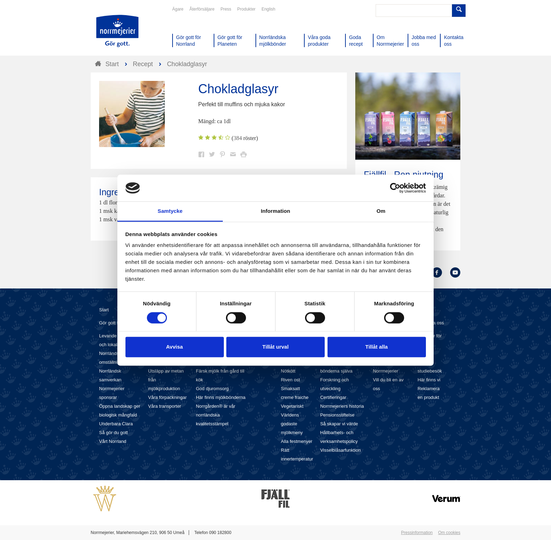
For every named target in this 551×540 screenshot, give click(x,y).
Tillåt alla (376, 347)
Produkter (246, 9)
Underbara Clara (116, 423)
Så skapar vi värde (339, 423)
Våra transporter (164, 406)
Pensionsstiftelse (337, 415)
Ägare (177, 9)
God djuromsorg (212, 388)
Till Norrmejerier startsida (117, 31)
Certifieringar (333, 397)
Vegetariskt (292, 406)
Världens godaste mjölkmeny (292, 423)
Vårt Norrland (112, 441)
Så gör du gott (113, 432)
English (268, 9)
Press (225, 9)
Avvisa (174, 347)
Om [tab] (380, 211)
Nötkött (288, 371)
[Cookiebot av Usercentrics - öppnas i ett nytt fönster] (395, 188)
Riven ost (290, 379)
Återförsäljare (201, 9)
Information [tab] (275, 211)
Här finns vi (428, 379)
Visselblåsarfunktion (340, 450)
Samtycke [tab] (170, 211)
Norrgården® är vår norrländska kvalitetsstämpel (215, 415)
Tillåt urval (275, 347)
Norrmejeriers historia (342, 406)
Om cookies (449, 532)
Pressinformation (417, 532)
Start (104, 309)
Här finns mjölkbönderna (220, 397)
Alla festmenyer (296, 441)
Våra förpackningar (167, 397)
